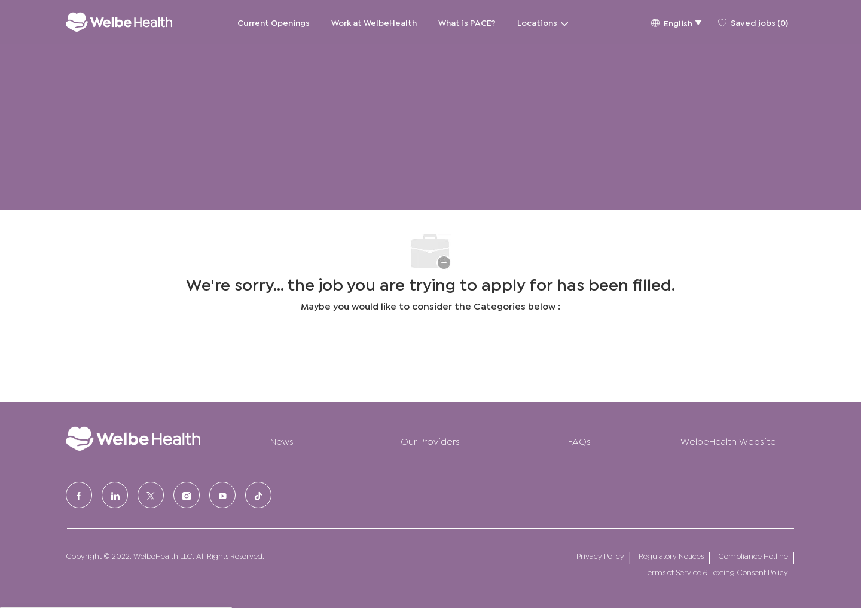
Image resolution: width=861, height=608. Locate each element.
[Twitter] (151, 495)
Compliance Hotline (753, 556)
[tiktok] (258, 495)
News (282, 440)
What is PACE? (467, 22)
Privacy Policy (600, 556)
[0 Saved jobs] (753, 22)
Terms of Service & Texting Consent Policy (716, 572)
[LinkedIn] (115, 495)
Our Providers (430, 440)
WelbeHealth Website (728, 440)
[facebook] (79, 495)
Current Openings (273, 22)
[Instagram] (186, 495)
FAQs (579, 440)
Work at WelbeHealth (374, 22)
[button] (676, 22)
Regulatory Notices (671, 556)
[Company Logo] (119, 22)
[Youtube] (222, 495)
